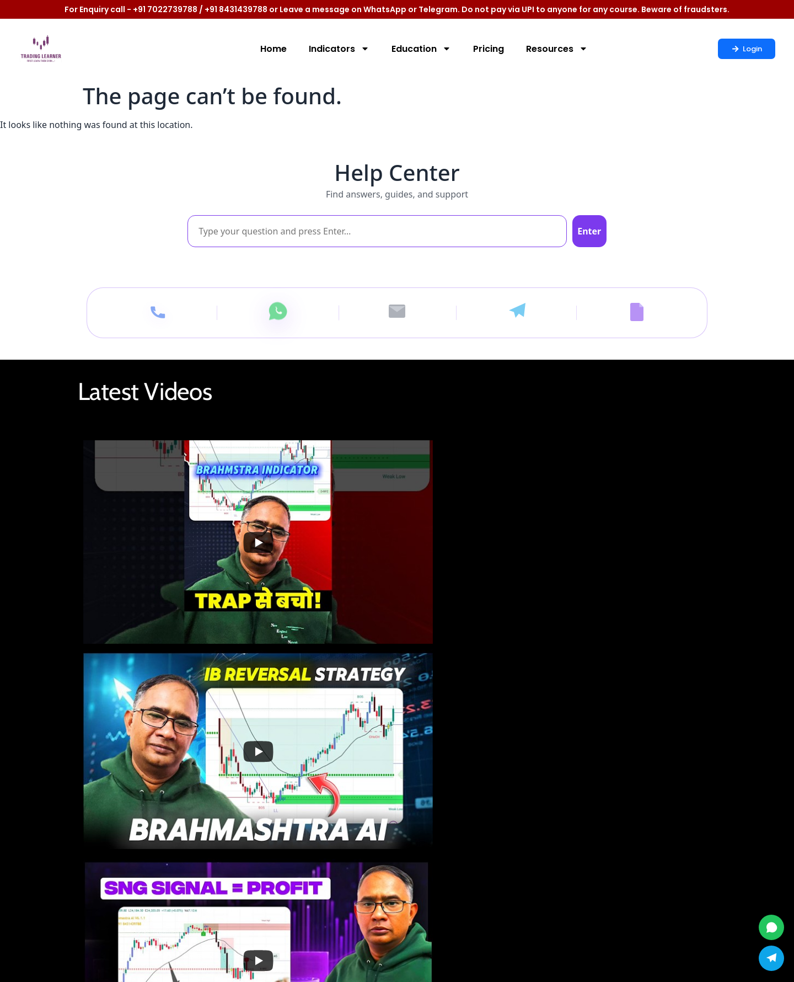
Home (273, 48)
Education (421, 48)
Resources (557, 48)
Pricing (488, 48)
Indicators (339, 48)
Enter (580, 231)
